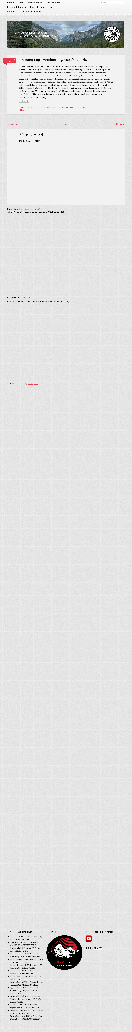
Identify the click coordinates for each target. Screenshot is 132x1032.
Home (10, 2)
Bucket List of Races (41, 7)
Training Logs (67, 107)
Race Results (35, 2)
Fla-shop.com (25, 297)
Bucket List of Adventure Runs (24, 11)
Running (57, 107)
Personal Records (16, 7)
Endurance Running (45, 107)
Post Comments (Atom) (29, 209)
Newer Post (13, 124)
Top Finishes (53, 2)
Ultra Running (79, 107)
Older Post (119, 124)
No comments (25, 110)
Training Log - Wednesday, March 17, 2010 (53, 60)
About (21, 2)
